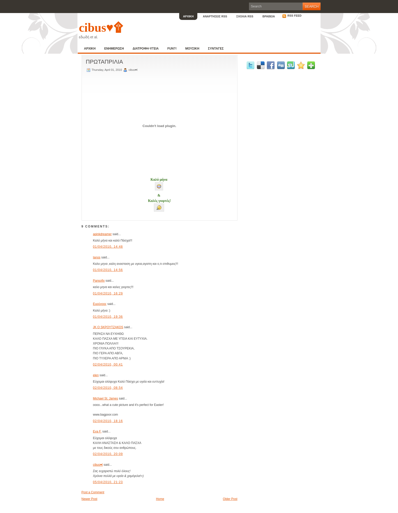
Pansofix (99, 280)
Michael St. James (105, 398)
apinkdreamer (102, 234)
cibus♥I (98, 464)
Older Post (230, 499)
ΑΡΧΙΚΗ (188, 16)
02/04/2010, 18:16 (108, 421)
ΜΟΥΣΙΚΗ (192, 48)
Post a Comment (93, 492)
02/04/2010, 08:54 (108, 388)
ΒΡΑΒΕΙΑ (269, 16)
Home (160, 499)
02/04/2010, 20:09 (108, 454)
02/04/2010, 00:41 (108, 364)
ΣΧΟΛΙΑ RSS (244, 16)
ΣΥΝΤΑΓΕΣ (216, 48)
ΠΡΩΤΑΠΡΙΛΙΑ (104, 62)
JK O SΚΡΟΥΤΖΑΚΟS (108, 327)
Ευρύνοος (100, 304)
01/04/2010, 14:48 (108, 246)
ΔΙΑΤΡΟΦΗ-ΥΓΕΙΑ (146, 48)
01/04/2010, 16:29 (108, 293)
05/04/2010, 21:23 (108, 482)
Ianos (96, 257)
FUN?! (172, 48)
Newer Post (89, 499)
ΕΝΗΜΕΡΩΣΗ (114, 48)
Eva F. (97, 431)
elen (96, 375)
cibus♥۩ (101, 27)
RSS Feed (292, 15)
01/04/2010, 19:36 (108, 316)
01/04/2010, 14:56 (108, 270)
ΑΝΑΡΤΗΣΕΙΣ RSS (215, 16)
